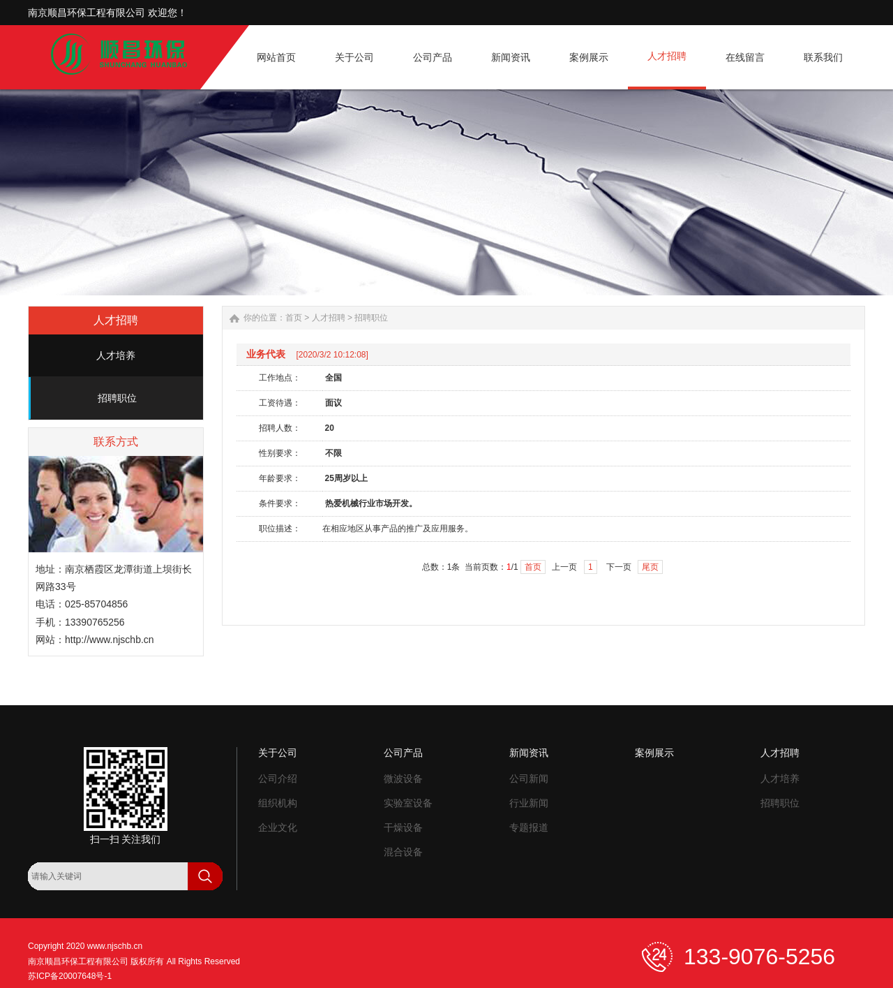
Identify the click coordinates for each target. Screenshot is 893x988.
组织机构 (277, 803)
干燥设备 (403, 827)
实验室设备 (408, 803)
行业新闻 (528, 803)
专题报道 (528, 827)
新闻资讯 (528, 752)
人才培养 (115, 355)
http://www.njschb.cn (109, 639)
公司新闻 (528, 778)
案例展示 (654, 752)
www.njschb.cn (114, 946)
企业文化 (277, 827)
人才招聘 (328, 318)
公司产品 (403, 752)
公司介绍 (277, 778)
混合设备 (403, 851)
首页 (293, 318)
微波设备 (403, 778)
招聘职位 (117, 398)
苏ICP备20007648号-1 (70, 976)
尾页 (650, 567)
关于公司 (277, 752)
